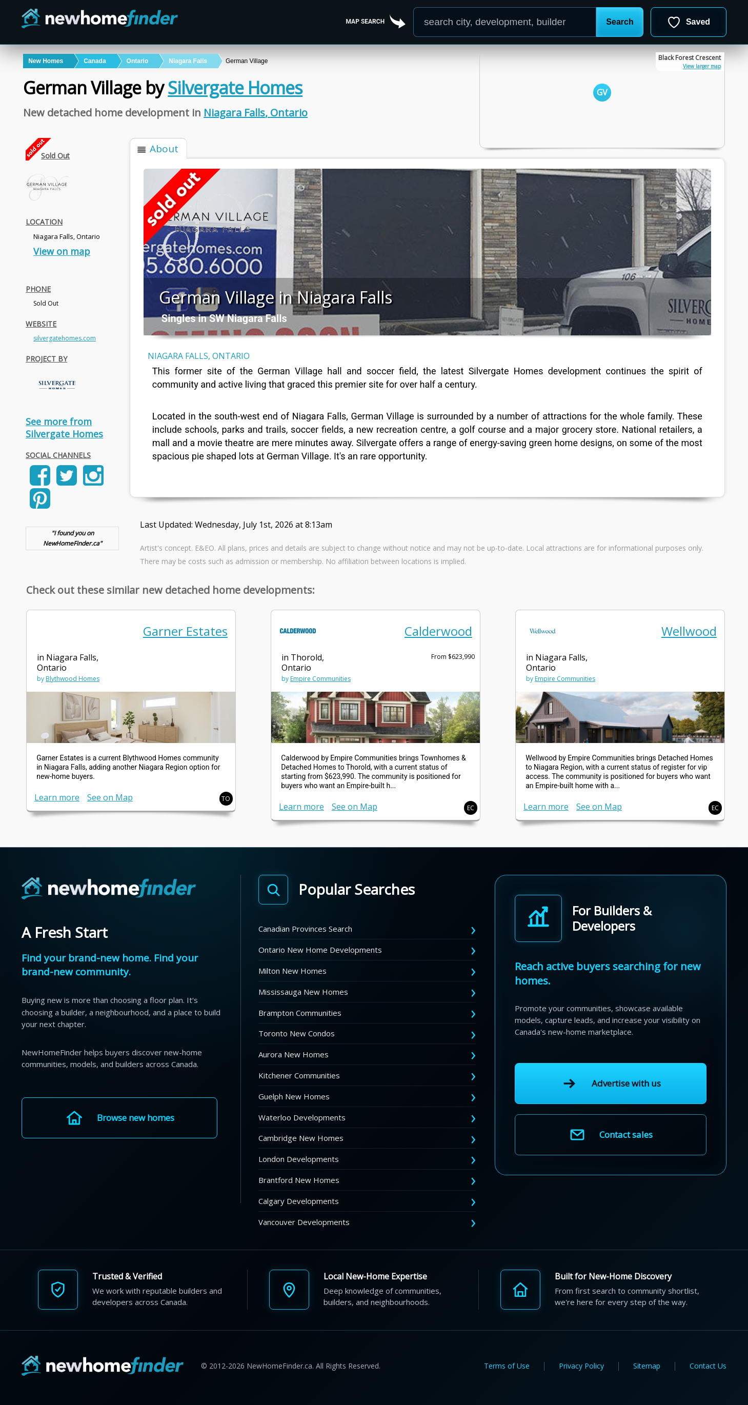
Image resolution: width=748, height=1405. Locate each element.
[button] (619, 22)
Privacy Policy (581, 1366)
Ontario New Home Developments (320, 950)
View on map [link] (61, 251)
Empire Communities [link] (320, 678)
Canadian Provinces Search (305, 929)
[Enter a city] (504, 22)
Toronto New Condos (296, 1033)
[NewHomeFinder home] (109, 889)
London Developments (298, 1159)
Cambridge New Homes (300, 1138)
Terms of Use (507, 1366)
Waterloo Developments (302, 1117)
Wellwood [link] (689, 631)
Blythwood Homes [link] (72, 678)
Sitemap (646, 1366)
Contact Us (708, 1366)
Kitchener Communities (299, 1075)
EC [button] (470, 808)
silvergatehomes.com (64, 338)
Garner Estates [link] (185, 631)
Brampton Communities (299, 1013)
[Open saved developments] (688, 22)
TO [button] (225, 798)
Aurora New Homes (293, 1054)
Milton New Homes (292, 971)
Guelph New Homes (294, 1096)
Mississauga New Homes (303, 992)
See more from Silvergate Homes (64, 427)
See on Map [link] (110, 797)
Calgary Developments (298, 1201)
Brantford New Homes (298, 1180)
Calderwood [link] (438, 631)
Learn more (56, 797)
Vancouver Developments (304, 1222)
